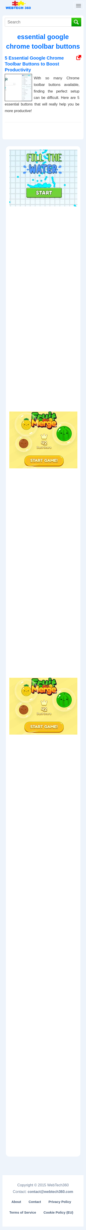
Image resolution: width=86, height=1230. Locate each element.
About (16, 1202)
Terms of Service (22, 1212)
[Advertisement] (43, 237)
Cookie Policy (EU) (58, 1212)
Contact (35, 1202)
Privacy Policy (60, 1202)
